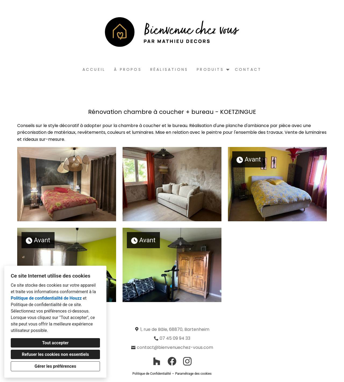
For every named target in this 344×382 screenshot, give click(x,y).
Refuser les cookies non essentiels (55, 354)
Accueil (94, 69)
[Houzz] (156, 361)
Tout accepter (55, 342)
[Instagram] (187, 361)
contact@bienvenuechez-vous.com (175, 347)
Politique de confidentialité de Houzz (46, 298)
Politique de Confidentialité (151, 374)
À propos (128, 69)
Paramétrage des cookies (193, 374)
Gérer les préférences (55, 366)
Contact (248, 69)
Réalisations (169, 69)
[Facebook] (172, 361)
